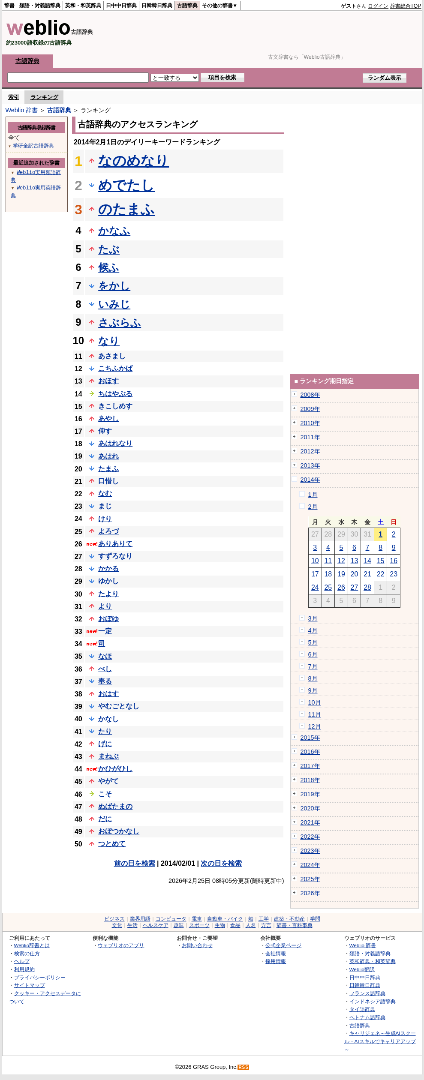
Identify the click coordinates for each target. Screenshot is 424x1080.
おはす (108, 693)
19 (341, 574)
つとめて (112, 843)
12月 (314, 726)
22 (381, 574)
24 (315, 587)
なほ (105, 656)
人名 (251, 925)
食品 (235, 925)
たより (108, 593)
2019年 (310, 794)
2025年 (310, 879)
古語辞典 (187, 5)
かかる (108, 568)
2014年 (310, 479)
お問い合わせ (197, 945)
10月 (314, 702)
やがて (108, 781)
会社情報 (275, 953)
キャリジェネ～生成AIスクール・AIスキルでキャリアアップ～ (380, 1041)
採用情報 (275, 961)
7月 (313, 666)
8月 (313, 678)
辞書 (9, 5)
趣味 (179, 925)
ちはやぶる (115, 393)
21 (367, 574)
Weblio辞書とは (32, 945)
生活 (132, 925)
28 (367, 587)
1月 (313, 494)
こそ (105, 794)
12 (341, 560)
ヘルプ (22, 961)
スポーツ (199, 925)
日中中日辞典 (121, 5)
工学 (264, 918)
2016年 (310, 751)
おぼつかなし (118, 831)
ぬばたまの (115, 806)
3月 (313, 618)
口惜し (108, 481)
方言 (266, 925)
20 (354, 574)
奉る (105, 681)
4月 (313, 630)
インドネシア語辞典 (372, 1001)
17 (315, 574)
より (105, 606)
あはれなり (115, 443)
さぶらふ (119, 322)
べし (105, 668)
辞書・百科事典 (295, 925)
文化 (117, 925)
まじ (105, 506)
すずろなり (115, 556)
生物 (220, 925)
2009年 (310, 408)
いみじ (114, 304)
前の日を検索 (134, 863)
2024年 (310, 864)
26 (341, 587)
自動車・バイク (225, 918)
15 (381, 560)
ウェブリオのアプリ (121, 945)
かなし (108, 719)
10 (315, 560)
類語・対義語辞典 (39, 5)
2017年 (310, 765)
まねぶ (108, 756)
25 (328, 587)
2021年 (310, 822)
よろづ (108, 531)
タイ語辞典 (362, 1009)
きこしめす (115, 406)
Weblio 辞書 (22, 110)
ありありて (115, 543)
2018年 (310, 780)
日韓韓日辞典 (156, 5)
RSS (243, 1067)
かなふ (114, 231)
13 (354, 560)
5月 (313, 642)
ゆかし (108, 581)
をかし (114, 285)
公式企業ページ (283, 945)
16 (393, 560)
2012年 (310, 451)
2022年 (310, 836)
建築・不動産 (289, 918)
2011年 (310, 437)
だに (105, 818)
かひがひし (115, 768)
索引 (13, 97)
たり (105, 731)
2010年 (310, 423)
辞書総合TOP (405, 6)
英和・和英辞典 (83, 5)
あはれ (108, 456)
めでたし (126, 185)
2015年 (310, 737)
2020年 (310, 808)
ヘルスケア (155, 925)
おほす (108, 380)
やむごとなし (118, 706)
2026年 (310, 893)
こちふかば (115, 368)
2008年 (310, 394)
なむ (105, 493)
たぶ (109, 249)
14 (367, 560)
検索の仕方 (27, 953)
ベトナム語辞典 (367, 1017)
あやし (108, 418)
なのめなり (133, 160)
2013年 (310, 465)
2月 (313, 506)
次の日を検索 (221, 863)
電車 (197, 918)
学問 (315, 918)
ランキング (44, 97)
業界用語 (140, 918)
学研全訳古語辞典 (33, 145)
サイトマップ (29, 985)
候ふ (108, 267)
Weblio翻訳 (362, 969)
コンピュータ (171, 918)
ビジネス (114, 918)
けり (105, 518)
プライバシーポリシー (40, 977)
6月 (313, 654)
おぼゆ (108, 618)
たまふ (108, 468)
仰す (105, 431)
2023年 (310, 850)
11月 (314, 714)
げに (105, 743)
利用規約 (24, 969)
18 (328, 574)
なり (109, 341)
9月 (313, 690)
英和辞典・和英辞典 (372, 961)
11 (328, 560)
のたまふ (126, 209)
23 (393, 574)
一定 (105, 631)
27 (354, 587)
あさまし (112, 356)
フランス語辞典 (367, 993)
